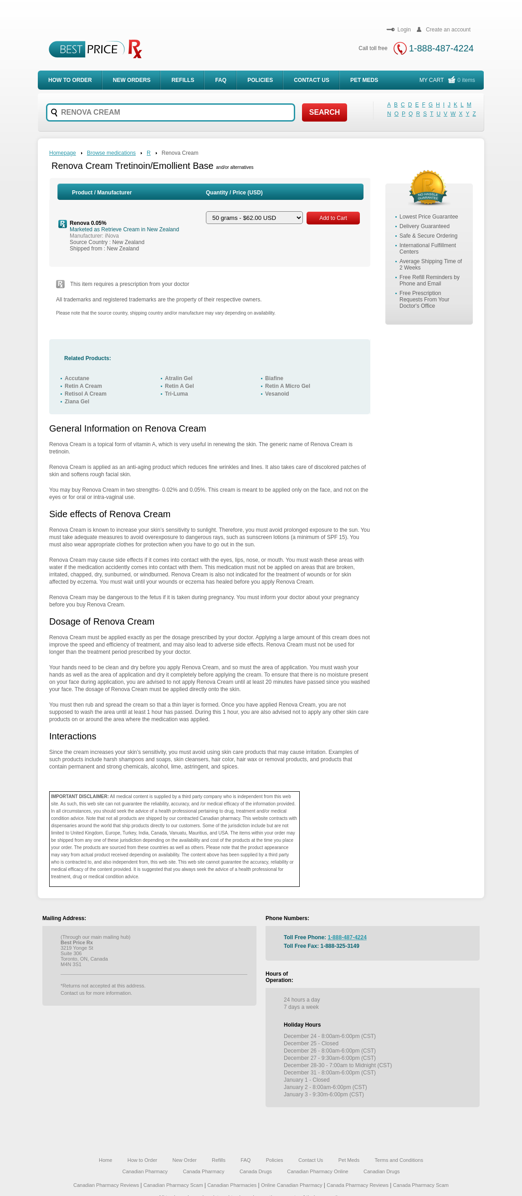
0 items (466, 80)
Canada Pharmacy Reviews (358, 1185)
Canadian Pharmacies (232, 1185)
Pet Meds (348, 1160)
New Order (185, 1160)
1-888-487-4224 (441, 48)
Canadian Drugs (381, 1171)
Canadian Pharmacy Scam (174, 1185)
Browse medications (111, 153)
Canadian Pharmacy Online (317, 1171)
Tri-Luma (176, 394)
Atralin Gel (179, 378)
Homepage (62, 153)
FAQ (220, 80)
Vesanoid (277, 394)
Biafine (274, 378)
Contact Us (311, 80)
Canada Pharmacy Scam (421, 1185)
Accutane (77, 378)
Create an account (442, 29)
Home (105, 1160)
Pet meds (364, 80)
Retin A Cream (83, 386)
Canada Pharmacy (203, 1171)
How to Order (142, 1160)
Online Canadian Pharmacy (291, 1185)
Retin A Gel (179, 386)
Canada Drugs (256, 1171)
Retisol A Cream (86, 394)
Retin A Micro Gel (287, 386)
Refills (182, 80)
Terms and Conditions (399, 1160)
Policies (260, 80)
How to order (70, 80)
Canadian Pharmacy (145, 1171)
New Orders (132, 80)
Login (398, 29)
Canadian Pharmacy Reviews (106, 1185)
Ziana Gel (77, 401)
